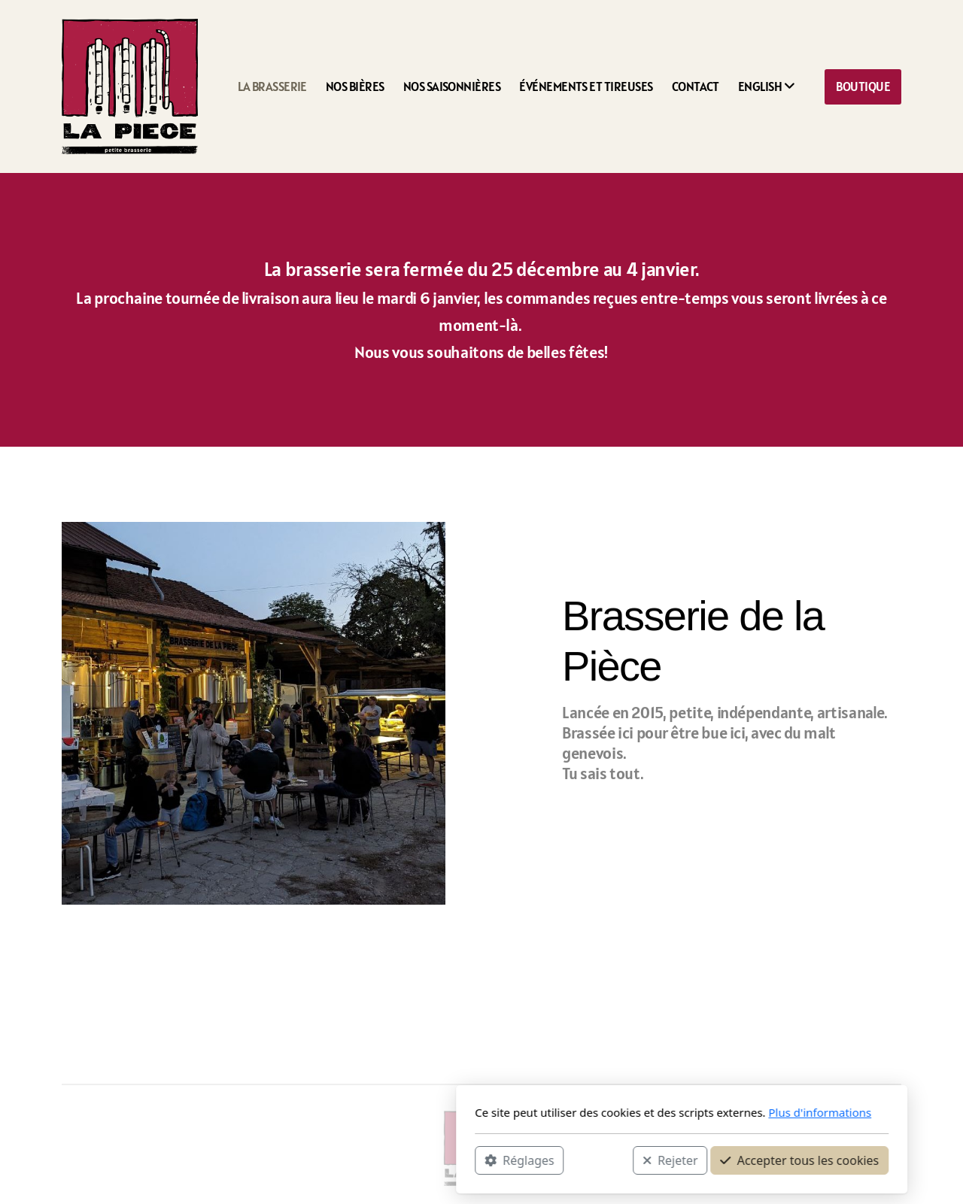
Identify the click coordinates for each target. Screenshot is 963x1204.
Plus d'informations (619, 1112)
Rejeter (470, 1159)
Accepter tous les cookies (599, 1159)
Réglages (319, 1159)
